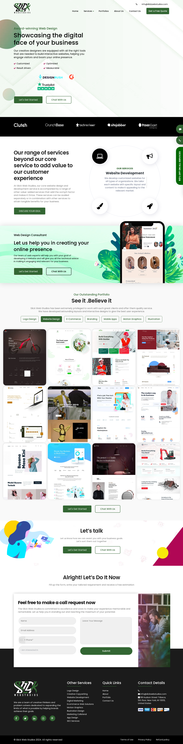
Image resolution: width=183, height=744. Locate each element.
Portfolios (104, 11)
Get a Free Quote (158, 11)
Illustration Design (75, 710)
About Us (119, 11)
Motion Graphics (75, 707)
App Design (72, 717)
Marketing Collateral (77, 714)
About (105, 694)
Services (88, 11)
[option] (91, 58)
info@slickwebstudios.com (155, 4)
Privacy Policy (144, 739)
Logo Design (73, 690)
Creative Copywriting (77, 694)
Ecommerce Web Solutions (80, 704)
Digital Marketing (75, 700)
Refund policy (162, 739)
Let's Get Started (28, 99)
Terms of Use (126, 739)
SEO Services (73, 721)
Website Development (78, 697)
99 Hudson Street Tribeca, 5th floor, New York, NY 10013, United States (152, 700)
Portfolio (107, 697)
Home (75, 11)
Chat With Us (58, 99)
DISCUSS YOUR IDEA (29, 211)
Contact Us (135, 11)
